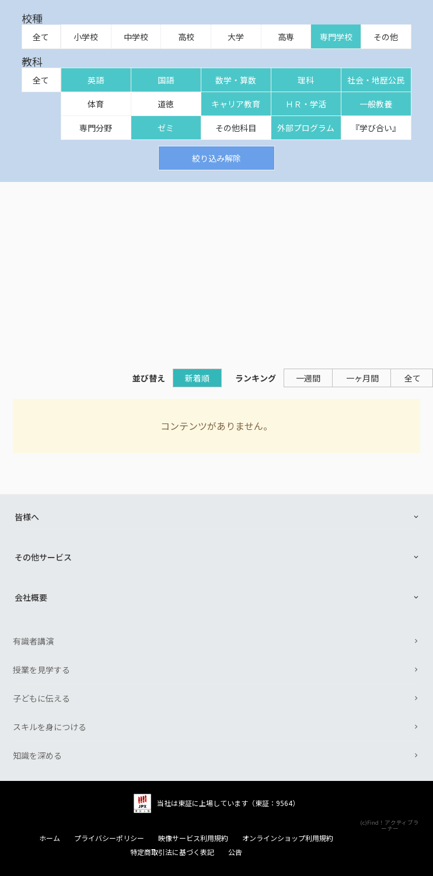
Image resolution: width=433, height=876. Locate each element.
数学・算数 (235, 80)
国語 (166, 80)
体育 (96, 104)
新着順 (197, 378)
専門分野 (95, 128)
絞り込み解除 (216, 158)
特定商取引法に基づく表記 (172, 852)
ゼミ (166, 128)
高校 (186, 37)
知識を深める (37, 755)
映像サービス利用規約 (193, 838)
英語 (96, 80)
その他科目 (235, 128)
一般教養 (375, 104)
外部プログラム (305, 128)
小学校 (86, 37)
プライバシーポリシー (109, 838)
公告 (235, 852)
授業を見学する (41, 669)
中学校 (136, 37)
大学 (236, 37)
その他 (385, 37)
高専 (286, 37)
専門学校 (336, 37)
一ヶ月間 (362, 378)
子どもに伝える (41, 698)
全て (41, 37)
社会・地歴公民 (375, 80)
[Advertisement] (216, 269)
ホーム (49, 838)
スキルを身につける (49, 727)
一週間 (308, 378)
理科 (306, 80)
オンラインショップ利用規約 (287, 838)
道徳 (166, 104)
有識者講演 (33, 641)
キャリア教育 (235, 104)
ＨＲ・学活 (305, 104)
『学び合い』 (375, 128)
